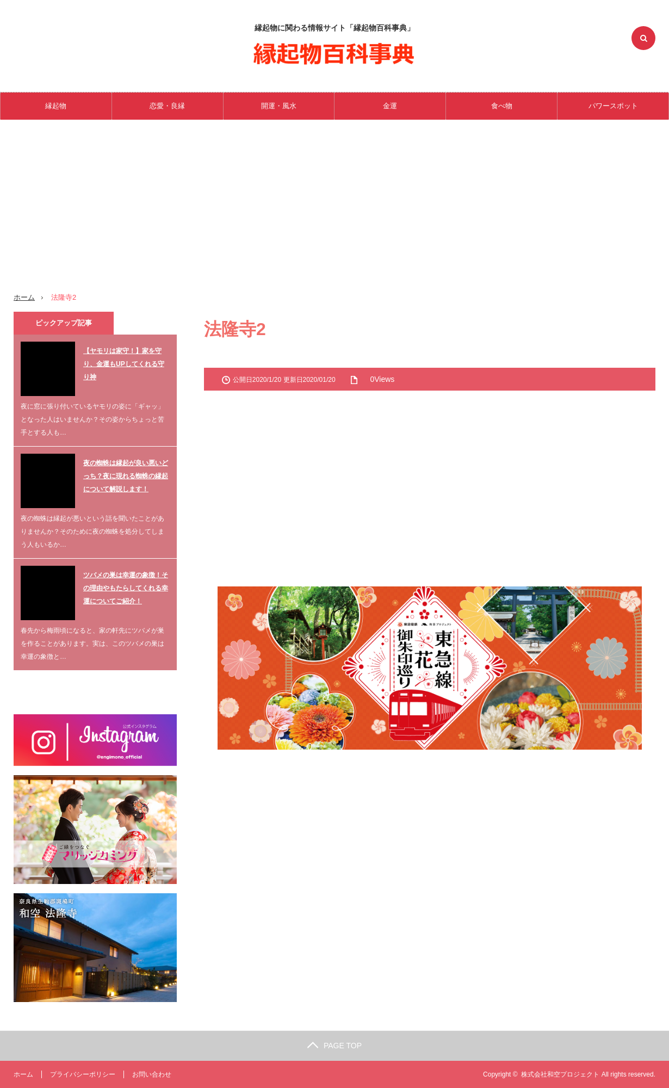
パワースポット (613, 106)
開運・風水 (278, 106)
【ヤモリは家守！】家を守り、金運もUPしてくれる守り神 (123, 364)
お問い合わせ (151, 1074)
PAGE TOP (334, 1045)
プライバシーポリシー (82, 1074)
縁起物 (55, 106)
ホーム (23, 1074)
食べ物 (501, 106)
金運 (390, 106)
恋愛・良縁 (167, 106)
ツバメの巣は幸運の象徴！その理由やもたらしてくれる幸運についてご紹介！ (125, 588)
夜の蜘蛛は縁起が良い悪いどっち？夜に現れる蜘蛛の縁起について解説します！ (125, 476)
